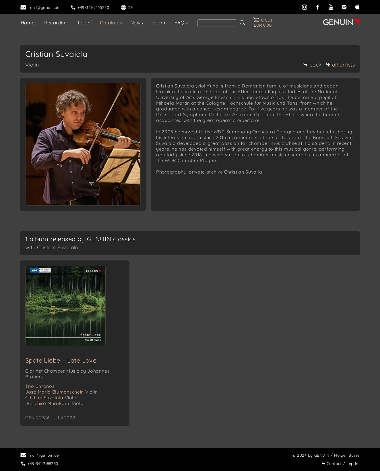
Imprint (340, 463)
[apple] (357, 6)
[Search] (217, 23)
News (136, 23)
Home (28, 23)
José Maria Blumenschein (61, 392)
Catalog (109, 23)
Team (159, 23)
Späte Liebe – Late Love (60, 360)
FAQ (179, 23)
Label (84, 23)
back (312, 64)
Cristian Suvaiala (51, 397)
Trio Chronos (40, 386)
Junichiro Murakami (54, 403)
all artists (340, 64)
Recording (56, 23)
